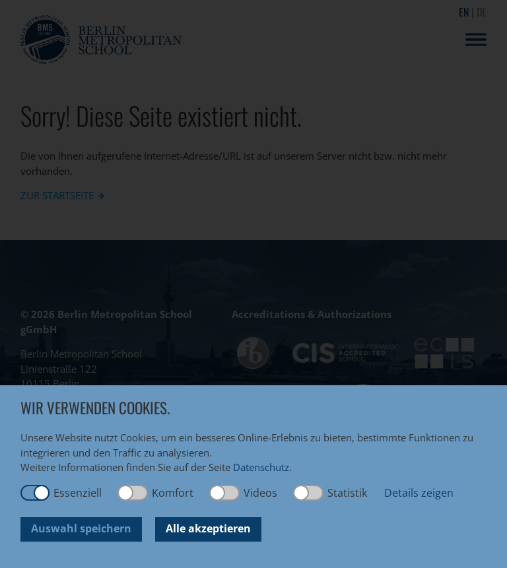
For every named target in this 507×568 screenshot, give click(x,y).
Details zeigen (419, 493)
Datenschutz (261, 467)
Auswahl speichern (81, 528)
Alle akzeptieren (208, 528)
